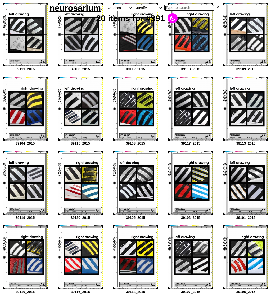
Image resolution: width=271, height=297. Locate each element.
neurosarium (75, 8)
